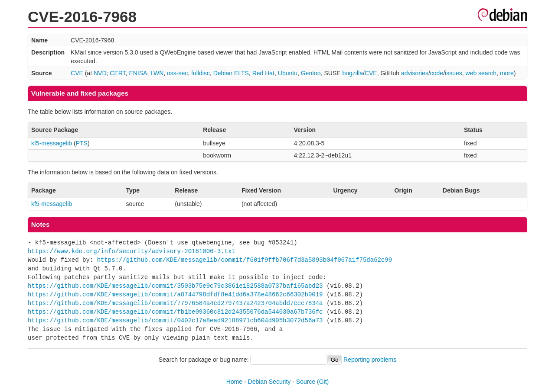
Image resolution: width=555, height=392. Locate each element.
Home (234, 381)
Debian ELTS (231, 73)
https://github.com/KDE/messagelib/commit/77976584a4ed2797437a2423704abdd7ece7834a (175, 303)
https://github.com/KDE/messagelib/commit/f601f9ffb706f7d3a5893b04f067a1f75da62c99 (244, 260)
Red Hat (263, 73)
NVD (100, 73)
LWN (156, 73)
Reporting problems (369, 359)
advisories (414, 73)
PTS (82, 143)
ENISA (138, 73)
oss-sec (177, 73)
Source (305, 381)
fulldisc (200, 73)
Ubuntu (287, 73)
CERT (117, 73)
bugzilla (352, 73)
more (507, 73)
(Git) (323, 381)
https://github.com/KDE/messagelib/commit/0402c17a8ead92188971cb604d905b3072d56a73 (175, 320)
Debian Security (269, 381)
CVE (77, 73)
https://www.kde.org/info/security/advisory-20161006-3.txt (131, 251)
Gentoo (311, 73)
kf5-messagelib (51, 143)
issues (453, 73)
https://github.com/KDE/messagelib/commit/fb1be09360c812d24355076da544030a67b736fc (175, 312)
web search (481, 73)
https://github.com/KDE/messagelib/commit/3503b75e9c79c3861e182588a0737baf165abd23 (175, 286)
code (436, 73)
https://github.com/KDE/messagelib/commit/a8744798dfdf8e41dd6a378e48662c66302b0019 (175, 294)
